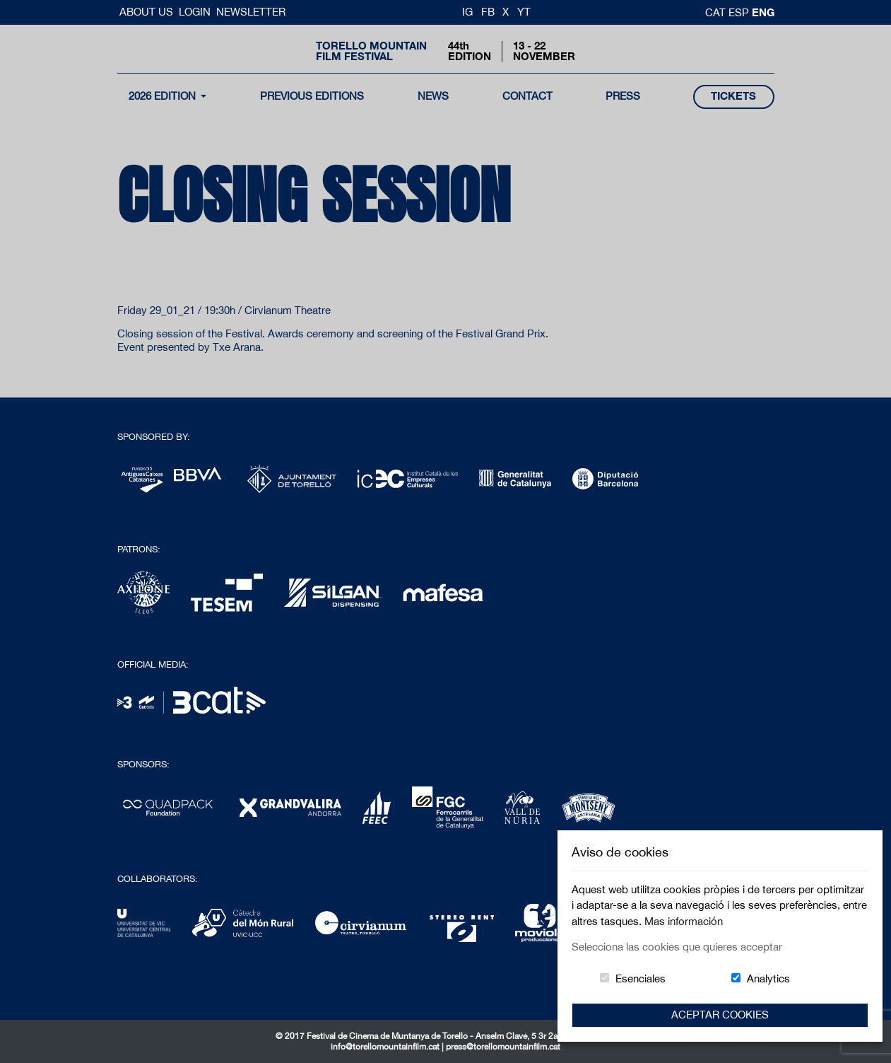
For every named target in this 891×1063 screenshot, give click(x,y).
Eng (763, 12)
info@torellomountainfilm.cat (386, 1047)
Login (195, 12)
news (433, 96)
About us (147, 12)
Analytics (768, 978)
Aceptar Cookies (720, 1015)
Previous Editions (312, 96)
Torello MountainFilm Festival (371, 51)
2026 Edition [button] (164, 96)
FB (488, 12)
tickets (733, 96)
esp (740, 12)
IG (467, 12)
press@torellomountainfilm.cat (503, 1047)
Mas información (683, 921)
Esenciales (640, 978)
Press (623, 96)
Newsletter (250, 12)
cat (716, 12)
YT (524, 12)
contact (527, 96)
